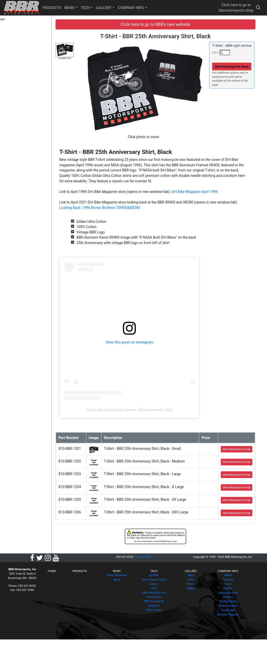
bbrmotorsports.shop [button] (237, 66)
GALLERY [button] (104, 8)
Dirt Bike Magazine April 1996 (217, 189)
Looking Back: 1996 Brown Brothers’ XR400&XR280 (142, 205)
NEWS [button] (69, 8)
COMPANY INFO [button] (131, 8)
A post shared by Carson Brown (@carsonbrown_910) (148, 408)
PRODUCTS (51, 8)
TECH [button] (85, 8)
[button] (258, 8)
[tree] (35, 19)
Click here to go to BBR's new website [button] (165, 24)
